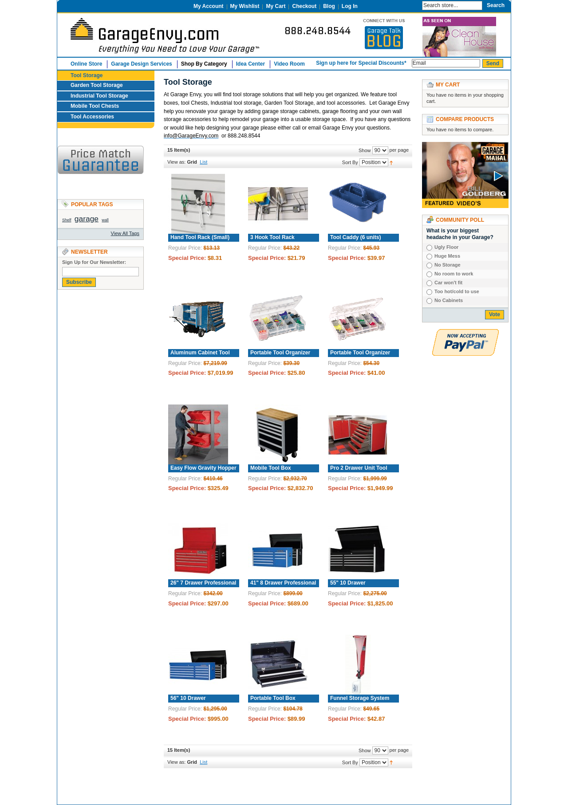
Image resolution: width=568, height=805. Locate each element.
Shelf (66, 220)
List (203, 162)
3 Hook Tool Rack (272, 237)
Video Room (289, 64)
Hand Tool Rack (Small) (199, 237)
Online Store (86, 64)
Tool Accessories (92, 117)
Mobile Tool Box (270, 468)
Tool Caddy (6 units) (355, 237)
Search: (413, 4)
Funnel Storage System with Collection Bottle (358, 701)
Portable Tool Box (273, 698)
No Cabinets (448, 300)
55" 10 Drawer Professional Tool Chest (358, 586)
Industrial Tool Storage (99, 96)
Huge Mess (447, 256)
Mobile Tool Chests (95, 106)
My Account (208, 6)
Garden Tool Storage (97, 85)
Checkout (304, 6)
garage (87, 218)
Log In (350, 6)
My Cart (275, 6)
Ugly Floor (446, 247)
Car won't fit (448, 282)
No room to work (453, 273)
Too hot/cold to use (456, 291)
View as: (176, 162)
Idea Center (250, 64)
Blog (329, 6)
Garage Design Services (141, 64)
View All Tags (125, 233)
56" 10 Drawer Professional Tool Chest (198, 701)
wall (105, 220)
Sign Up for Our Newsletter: (94, 262)
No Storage (447, 264)
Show (365, 150)
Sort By (350, 162)
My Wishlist (245, 6)
